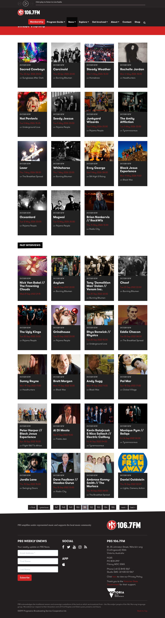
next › (123, 507)
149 (70, 507)
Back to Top (142, 610)
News (72, 22)
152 (91, 507)
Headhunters (129, 78)
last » (132, 507)
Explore (84, 22)
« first (32, 507)
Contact (127, 22)
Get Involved (100, 22)
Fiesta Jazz (61, 439)
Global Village (130, 389)
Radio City (94, 229)
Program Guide (56, 22)
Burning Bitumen (64, 78)
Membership (36, 21)
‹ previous (43, 507)
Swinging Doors (30, 488)
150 (77, 507)
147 (56, 507)
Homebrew (94, 78)
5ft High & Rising (97, 176)
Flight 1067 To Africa (32, 445)
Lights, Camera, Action (134, 488)
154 (105, 507)
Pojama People (63, 127)
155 (113, 507)
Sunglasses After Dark (32, 78)
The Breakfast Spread (32, 176)
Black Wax (128, 179)
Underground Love (31, 127)
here (114, 576)
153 (98, 507)
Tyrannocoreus (130, 130)
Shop (137, 22)
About (115, 22)
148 (63, 507)
